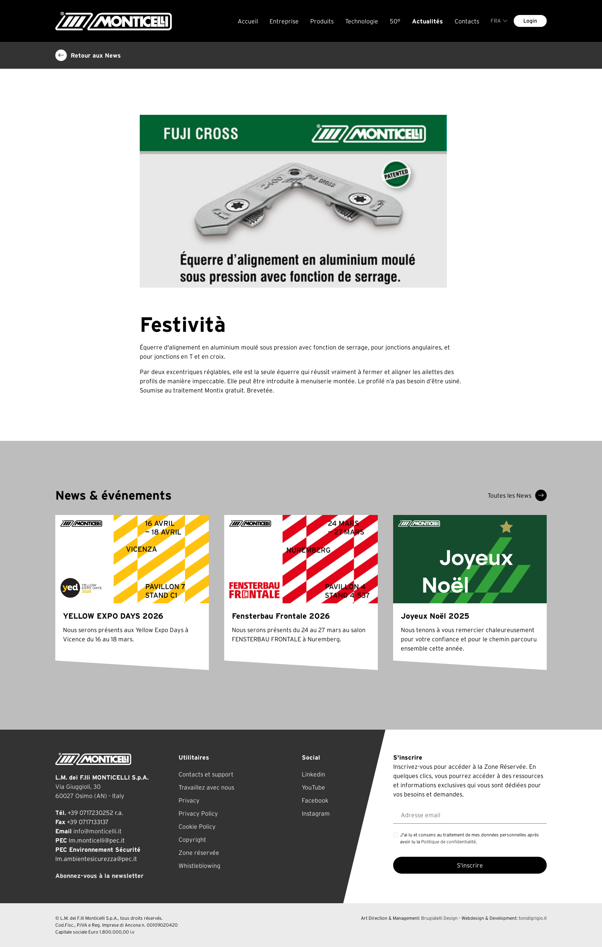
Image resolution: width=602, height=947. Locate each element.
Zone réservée (199, 852)
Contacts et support (206, 774)
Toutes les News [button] (517, 495)
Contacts (467, 21)
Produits (322, 21)
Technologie (361, 21)
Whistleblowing (199, 865)
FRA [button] (499, 21)
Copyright (192, 839)
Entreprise (284, 21)
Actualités (427, 21)
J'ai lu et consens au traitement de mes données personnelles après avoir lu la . (469, 838)
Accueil (248, 21)
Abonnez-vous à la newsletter (99, 875)
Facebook (315, 800)
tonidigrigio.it (533, 918)
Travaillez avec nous (206, 787)
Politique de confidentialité (448, 841)
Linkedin (313, 774)
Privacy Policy (198, 813)
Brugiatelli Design (439, 918)
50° (395, 21)
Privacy (189, 800)
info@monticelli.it (97, 831)
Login (530, 21)
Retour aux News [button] (88, 55)
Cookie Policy (197, 826)
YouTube (313, 787)
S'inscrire (470, 865)
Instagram (316, 813)
